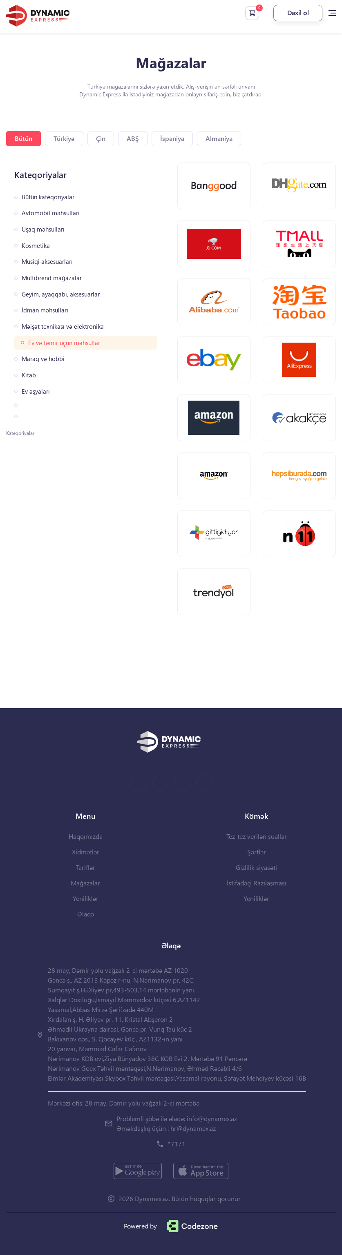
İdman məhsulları (45, 310)
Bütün (23, 138)
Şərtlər (256, 851)
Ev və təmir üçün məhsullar (64, 343)
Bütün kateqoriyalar (48, 197)
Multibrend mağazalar (52, 278)
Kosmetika (36, 246)
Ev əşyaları (36, 391)
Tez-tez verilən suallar (256, 836)
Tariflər (85, 867)
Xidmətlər (85, 851)
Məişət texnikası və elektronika (63, 326)
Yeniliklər (85, 898)
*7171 (177, 1143)
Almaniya (219, 138)
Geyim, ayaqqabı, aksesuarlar (61, 294)
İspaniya (172, 138)
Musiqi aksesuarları (47, 261)
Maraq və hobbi (43, 359)
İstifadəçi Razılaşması (256, 882)
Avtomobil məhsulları (51, 213)
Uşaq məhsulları (43, 229)
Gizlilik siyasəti (256, 867)
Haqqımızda (86, 836)
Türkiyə (64, 138)
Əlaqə (85, 913)
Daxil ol (298, 12)
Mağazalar (85, 882)
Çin (100, 138)
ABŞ (133, 138)
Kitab (29, 375)
